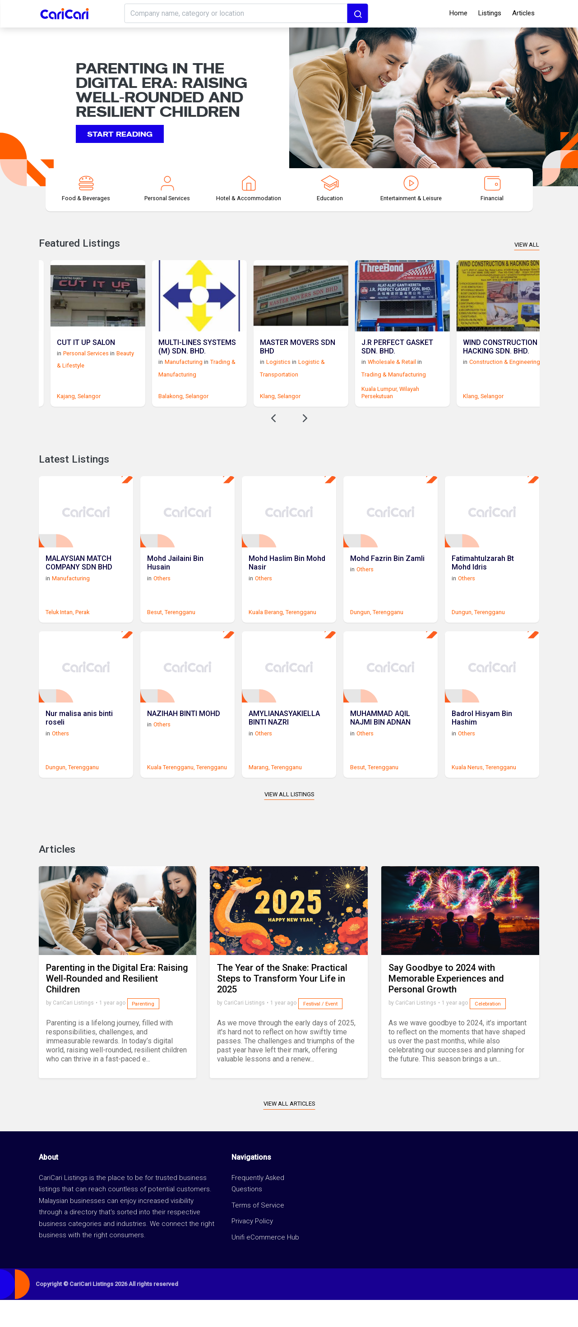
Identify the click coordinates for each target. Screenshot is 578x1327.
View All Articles (289, 1130)
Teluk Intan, (60, 630)
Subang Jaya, (47, 405)
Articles (523, 13)
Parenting (143, 1031)
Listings (489, 13)
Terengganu (180, 630)
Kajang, (141, 405)
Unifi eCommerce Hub (265, 1264)
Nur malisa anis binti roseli (79, 744)
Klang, (342, 405)
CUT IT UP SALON (160, 351)
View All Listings (289, 821)
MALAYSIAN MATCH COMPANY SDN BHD (79, 580)
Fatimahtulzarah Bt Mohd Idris (483, 580)
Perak (82, 630)
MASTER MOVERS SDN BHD (372, 355)
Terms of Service (257, 1232)
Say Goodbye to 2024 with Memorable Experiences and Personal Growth (446, 1005)
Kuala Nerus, (468, 794)
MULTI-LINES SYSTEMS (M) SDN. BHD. (271, 355)
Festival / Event (320, 1031)
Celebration (488, 1031)
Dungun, (360, 630)
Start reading (120, 133)
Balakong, (246, 405)
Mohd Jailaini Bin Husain (175, 580)
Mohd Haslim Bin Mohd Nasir (287, 580)
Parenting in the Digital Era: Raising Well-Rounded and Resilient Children (117, 1005)
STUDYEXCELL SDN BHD (62, 355)
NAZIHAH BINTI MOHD (183, 740)
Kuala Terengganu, (171, 794)
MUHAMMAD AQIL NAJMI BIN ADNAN (380, 744)
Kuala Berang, (266, 630)
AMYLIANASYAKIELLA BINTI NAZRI (284, 744)
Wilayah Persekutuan (465, 401)
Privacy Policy (252, 1248)
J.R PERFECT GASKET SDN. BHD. (472, 355)
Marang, (259, 794)
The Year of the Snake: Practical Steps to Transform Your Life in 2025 (282, 1005)
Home (458, 13)
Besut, (155, 630)
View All (526, 244)
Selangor (77, 405)
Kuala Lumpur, (454, 398)
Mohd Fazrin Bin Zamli (387, 576)
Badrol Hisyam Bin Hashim (482, 744)
